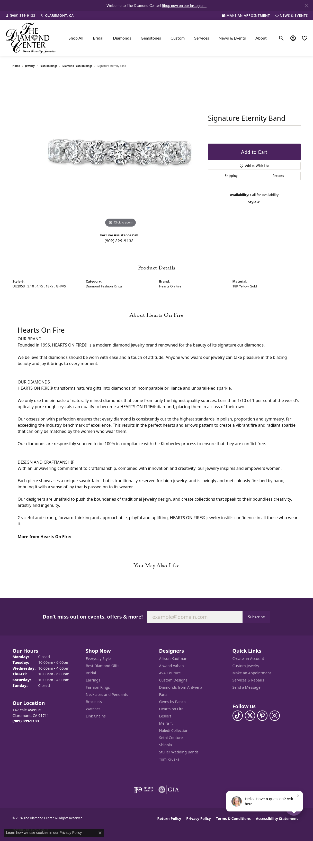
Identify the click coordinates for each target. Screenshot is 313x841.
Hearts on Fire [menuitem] (171, 708)
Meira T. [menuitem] (166, 723)
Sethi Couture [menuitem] (171, 737)
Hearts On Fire (170, 286)
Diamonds (122, 38)
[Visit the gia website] (168, 789)
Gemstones (151, 38)
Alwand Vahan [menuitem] (171, 665)
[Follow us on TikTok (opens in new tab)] (237, 716)
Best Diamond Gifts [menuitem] (102, 665)
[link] (20, 15)
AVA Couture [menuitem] (170, 672)
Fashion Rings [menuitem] (98, 687)
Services (201, 38)
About (261, 38)
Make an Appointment (251, 672)
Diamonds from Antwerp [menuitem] (180, 687)
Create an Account (248, 658)
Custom (178, 38)
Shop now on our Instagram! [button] (184, 5)
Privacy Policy (198, 818)
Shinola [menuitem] (165, 744)
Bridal (98, 38)
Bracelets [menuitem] (94, 701)
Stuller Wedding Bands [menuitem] (179, 752)
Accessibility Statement (277, 818)
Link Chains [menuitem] (96, 716)
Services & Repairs (248, 680)
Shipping (231, 176)
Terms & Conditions (233, 818)
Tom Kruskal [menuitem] (170, 759)
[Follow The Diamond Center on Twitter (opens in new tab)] (250, 716)
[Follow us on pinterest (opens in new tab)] (262, 716)
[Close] (306, 5)
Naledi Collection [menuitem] (174, 730)
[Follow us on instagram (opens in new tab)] (275, 716)
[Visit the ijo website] (143, 789)
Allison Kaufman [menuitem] (173, 658)
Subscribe (256, 616)
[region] (120, 151)
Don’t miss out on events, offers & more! (93, 617)
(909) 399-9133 (119, 240)
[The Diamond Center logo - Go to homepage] (31, 38)
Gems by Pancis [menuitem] (172, 701)
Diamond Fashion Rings (77, 66)
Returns (278, 176)
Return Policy (169, 818)
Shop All (75, 38)
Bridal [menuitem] (91, 672)
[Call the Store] (26, 720)
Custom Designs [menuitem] (173, 680)
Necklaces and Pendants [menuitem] (107, 694)
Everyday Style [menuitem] (98, 658)
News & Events (232, 38)
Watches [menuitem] (93, 708)
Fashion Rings (48, 66)
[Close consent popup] (100, 832)
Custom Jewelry (245, 665)
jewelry (30, 66)
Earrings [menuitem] (93, 680)
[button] (281, 38)
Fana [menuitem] (163, 694)
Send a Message (246, 687)
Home (16, 66)
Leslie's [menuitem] (165, 716)
